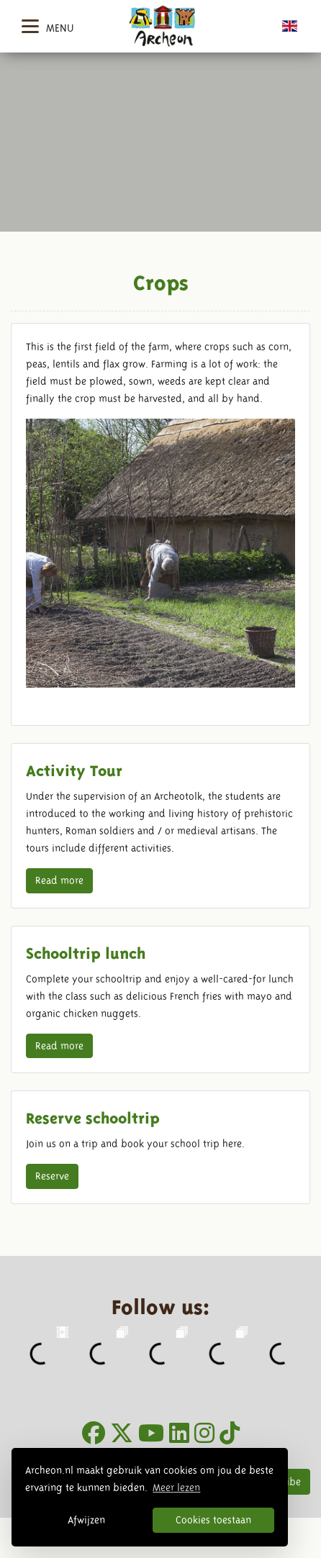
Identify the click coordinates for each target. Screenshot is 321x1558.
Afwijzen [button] (86, 1520)
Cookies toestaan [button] (213, 1520)
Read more (59, 880)
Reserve (52, 1176)
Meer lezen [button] (176, 1487)
